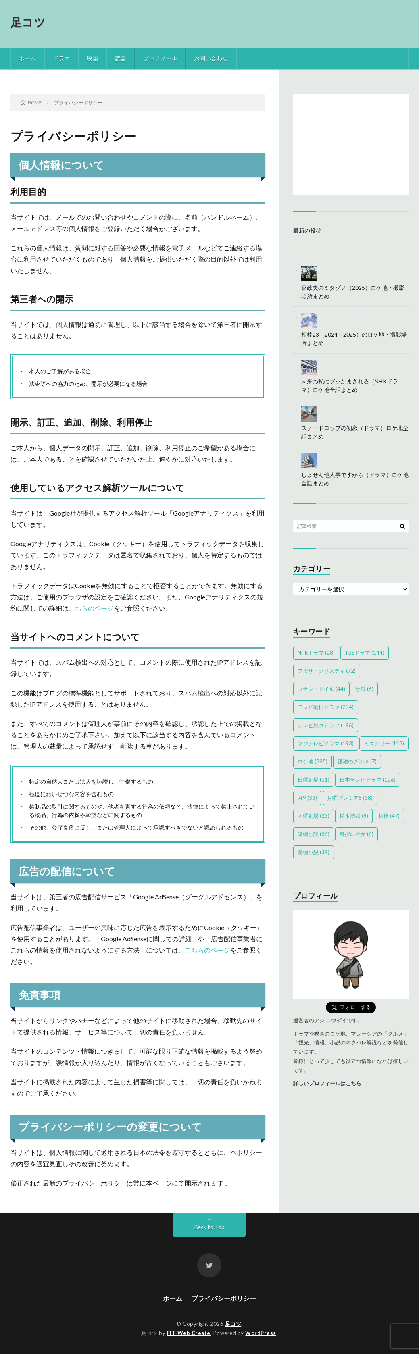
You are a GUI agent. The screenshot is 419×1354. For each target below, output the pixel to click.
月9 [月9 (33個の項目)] (307, 798)
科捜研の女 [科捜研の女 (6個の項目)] (356, 834)
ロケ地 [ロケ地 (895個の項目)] (312, 761)
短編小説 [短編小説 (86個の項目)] (313, 834)
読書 (120, 58)
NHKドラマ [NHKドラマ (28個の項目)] (316, 652)
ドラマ (61, 58)
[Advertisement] (350, 144)
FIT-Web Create (189, 1333)
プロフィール (160, 58)
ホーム (27, 58)
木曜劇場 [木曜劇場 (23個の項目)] (313, 816)
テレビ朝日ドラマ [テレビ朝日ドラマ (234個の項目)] (326, 707)
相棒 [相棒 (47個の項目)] (389, 816)
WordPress (260, 1333)
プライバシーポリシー (224, 1298)
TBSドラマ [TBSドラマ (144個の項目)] (364, 652)
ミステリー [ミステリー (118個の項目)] (384, 743)
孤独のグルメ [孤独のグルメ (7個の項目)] (357, 761)
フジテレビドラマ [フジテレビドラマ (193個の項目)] (326, 743)
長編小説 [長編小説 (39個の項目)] (313, 852)
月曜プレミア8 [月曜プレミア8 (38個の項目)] (350, 798)
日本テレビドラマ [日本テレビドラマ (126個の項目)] (368, 779)
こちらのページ (91, 608)
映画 (92, 58)
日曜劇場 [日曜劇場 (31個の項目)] (313, 779)
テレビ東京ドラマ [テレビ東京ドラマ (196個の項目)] (326, 725)
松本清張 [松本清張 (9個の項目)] (354, 816)
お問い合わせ (211, 58)
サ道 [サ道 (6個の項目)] (364, 689)
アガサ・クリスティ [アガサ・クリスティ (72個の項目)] (327, 671)
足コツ (28, 21)
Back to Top (209, 1226)
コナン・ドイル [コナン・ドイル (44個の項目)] (321, 689)
